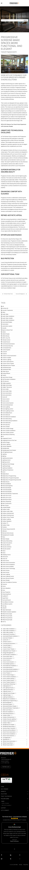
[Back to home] (14, 3)
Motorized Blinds (6, 484)
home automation (6, 395)
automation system (7, 326)
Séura (3, 551)
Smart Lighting (6, 574)
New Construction (6, 503)
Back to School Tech (7, 330)
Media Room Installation (9, 699)
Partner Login (5, 767)
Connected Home (6, 348)
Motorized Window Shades (9, 706)
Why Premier (4, 789)
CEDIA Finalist (5, 334)
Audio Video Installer (7, 318)
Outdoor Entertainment (8, 515)
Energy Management (8, 653)
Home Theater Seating (8, 678)
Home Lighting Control (8, 411)
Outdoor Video (6, 525)
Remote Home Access (7, 533)
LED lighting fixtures (7, 452)
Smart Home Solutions (8, 736)
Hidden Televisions (7, 387)
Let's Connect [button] (14, 810)
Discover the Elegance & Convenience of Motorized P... (22, 294)
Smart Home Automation (8, 562)
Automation (5, 324)
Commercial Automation (8, 344)
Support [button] (14, 808)
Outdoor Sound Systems (9, 721)
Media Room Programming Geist (10, 478)
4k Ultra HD (5, 308)
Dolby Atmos (5, 371)
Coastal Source (6, 342)
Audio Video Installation (8, 316)
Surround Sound (6, 600)
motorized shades (6, 490)
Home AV (4, 397)
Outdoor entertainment (8, 513)
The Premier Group (7, 136)
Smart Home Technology (8, 568)
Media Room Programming (9, 476)
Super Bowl (5, 598)
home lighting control (7, 409)
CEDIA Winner (5, 336)
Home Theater (6, 426)
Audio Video (5, 314)
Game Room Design (7, 377)
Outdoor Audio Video (7, 511)
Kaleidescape (5, 448)
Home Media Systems (8, 664)
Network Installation (8, 712)
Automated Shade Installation (10, 636)
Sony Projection (6, 592)
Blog (3, 801)
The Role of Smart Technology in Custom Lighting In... (8, 294)
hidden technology (7, 385)
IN (3, 436)
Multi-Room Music (7, 499)
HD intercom (5, 381)
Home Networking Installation (9, 421)
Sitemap (20, 864)
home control (5, 401)
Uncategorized (6, 737)
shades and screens (13, 142)
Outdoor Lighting (6, 519)
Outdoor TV (5, 523)
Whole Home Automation (9, 741)
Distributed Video (6, 369)
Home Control (5, 399)
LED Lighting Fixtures (8, 688)
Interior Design (6, 442)
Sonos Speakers (6, 588)
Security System (6, 549)
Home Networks (6, 423)
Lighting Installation (7, 468)
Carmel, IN (3, 51)
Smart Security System (8, 578)
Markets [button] (14, 791)
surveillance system (7, 604)
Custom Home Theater (8, 363)
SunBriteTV (5, 596)
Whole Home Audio (7, 614)
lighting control (6, 462)
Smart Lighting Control (8, 576)
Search (25, 20)
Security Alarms (6, 545)
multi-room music (6, 495)
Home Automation (7, 393)
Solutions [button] (14, 794)
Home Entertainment (7, 405)
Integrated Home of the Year (9, 440)
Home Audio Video (7, 391)
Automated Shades (7, 322)
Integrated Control (7, 438)
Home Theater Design (7, 428)
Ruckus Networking (7, 541)
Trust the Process (6, 796)
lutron (3, 472)
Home (2, 786)
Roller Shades (5, 539)
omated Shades (6, 507)
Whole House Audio (7, 616)
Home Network (6, 415)
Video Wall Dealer (6, 610)
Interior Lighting (6, 444)
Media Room (5, 474)
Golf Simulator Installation (8, 379)
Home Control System (7, 403)
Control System (6, 350)
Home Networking (7, 419)
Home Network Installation (9, 417)
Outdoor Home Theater (8, 517)
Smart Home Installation (8, 564)
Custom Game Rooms (7, 361)
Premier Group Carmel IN (8, 529)
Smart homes (5, 572)
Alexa (3, 312)
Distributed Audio (6, 367)
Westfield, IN (6, 739)
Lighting (4, 454)
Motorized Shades (7, 492)
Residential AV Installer (8, 535)
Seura (3, 553)
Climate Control (6, 340)
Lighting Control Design (8, 464)
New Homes (5, 505)
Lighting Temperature (7, 470)
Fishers (4, 375)
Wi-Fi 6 (4, 622)
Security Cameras (6, 547)
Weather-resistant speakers (9, 612)
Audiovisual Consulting (8, 634)
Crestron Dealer (7, 647)
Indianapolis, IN (7, 686)
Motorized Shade (6, 488)
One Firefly (16, 864)
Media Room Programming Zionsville (11, 480)
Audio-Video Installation (8, 320)
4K (3, 306)
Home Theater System (8, 432)
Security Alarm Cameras (9, 728)
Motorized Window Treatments (10, 494)
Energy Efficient (6, 373)
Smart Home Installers (8, 566)
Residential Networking (8, 726)
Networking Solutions (8, 713)
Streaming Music (6, 594)
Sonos (4, 586)
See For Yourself (6, 805)
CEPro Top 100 (6, 338)
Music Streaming (6, 501)
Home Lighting (6, 407)
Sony (3, 590)
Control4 (4, 352)
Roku (3, 537)
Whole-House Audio (7, 620)
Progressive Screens (12, 51)
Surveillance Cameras (7, 602)
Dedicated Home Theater (8, 365)
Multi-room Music (7, 710)
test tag (4, 606)
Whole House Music (7, 618)
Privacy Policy (25, 864)
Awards (4, 328)
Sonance (4, 584)
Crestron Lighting (6, 359)
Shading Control (6, 555)
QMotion (4, 531)
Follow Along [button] (14, 799)
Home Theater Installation (8, 430)
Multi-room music (6, 497)
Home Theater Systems (9, 682)
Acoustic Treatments (7, 310)
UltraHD (4, 608)
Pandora (4, 527)
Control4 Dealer (7, 645)
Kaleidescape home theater (9, 450)
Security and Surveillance (9, 730)
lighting (4, 456)
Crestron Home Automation (9, 356)
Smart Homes (5, 570)
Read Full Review (14, 841)
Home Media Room (7, 413)
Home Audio (5, 389)
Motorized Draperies (7, 486)
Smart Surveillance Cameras (9, 582)
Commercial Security (7, 346)
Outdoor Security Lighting (9, 719)
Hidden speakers (6, 383)
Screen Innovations (7, 543)
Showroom (5, 557)
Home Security (6, 425)
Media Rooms (5, 482)
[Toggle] (27, 628)
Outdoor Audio (6, 509)
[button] (1, 3)
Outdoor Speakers (6, 521)
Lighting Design (6, 466)
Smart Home (5, 561)
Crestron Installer (6, 358)
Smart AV (4, 559)
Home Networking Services (9, 671)
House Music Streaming (8, 434)
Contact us (16, 286)
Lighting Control (6, 460)
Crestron (4, 354)
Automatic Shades (7, 638)
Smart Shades (6, 580)
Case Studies (5, 803)
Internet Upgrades (6, 446)
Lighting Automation (7, 458)
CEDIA (4, 332)
